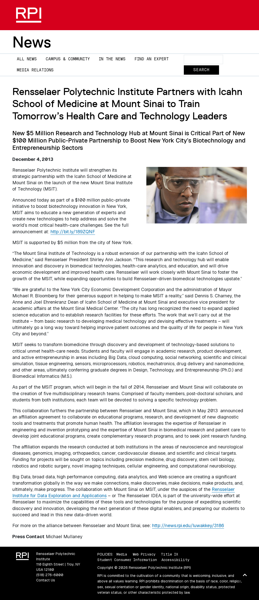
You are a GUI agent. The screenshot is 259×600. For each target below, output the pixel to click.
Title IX (169, 554)
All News (27, 59)
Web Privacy (144, 554)
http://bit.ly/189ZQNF (73, 232)
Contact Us (45, 580)
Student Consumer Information (127, 560)
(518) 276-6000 (49, 575)
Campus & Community (68, 59)
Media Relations (35, 70)
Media (121, 554)
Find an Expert (152, 59)
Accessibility (175, 560)
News (31, 42)
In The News (112, 59)
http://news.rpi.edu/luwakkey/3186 (188, 525)
